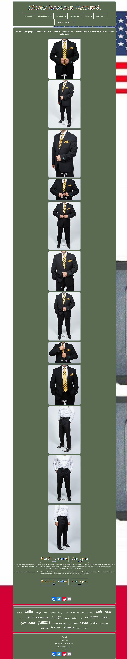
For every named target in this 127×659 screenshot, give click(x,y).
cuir (99, 612)
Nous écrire (64, 640)
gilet (66, 613)
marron (45, 628)
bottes (79, 628)
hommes (92, 616)
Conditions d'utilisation (64, 646)
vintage (69, 627)
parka (105, 617)
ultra (81, 618)
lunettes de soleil (59, 624)
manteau (66, 618)
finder (69, 624)
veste (84, 622)
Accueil (64, 637)
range (56, 616)
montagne (104, 623)
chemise (19, 613)
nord (31, 623)
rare (21, 618)
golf (23, 623)
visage (38, 612)
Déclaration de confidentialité (64, 643)
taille (29, 611)
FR (66, 650)
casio (86, 628)
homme (56, 627)
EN (63, 650)
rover (91, 612)
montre (53, 612)
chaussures (42, 617)
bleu (76, 623)
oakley (29, 617)
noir (108, 611)
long (60, 612)
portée (94, 623)
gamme (44, 622)
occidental (81, 613)
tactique (74, 618)
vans (72, 612)
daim (45, 613)
